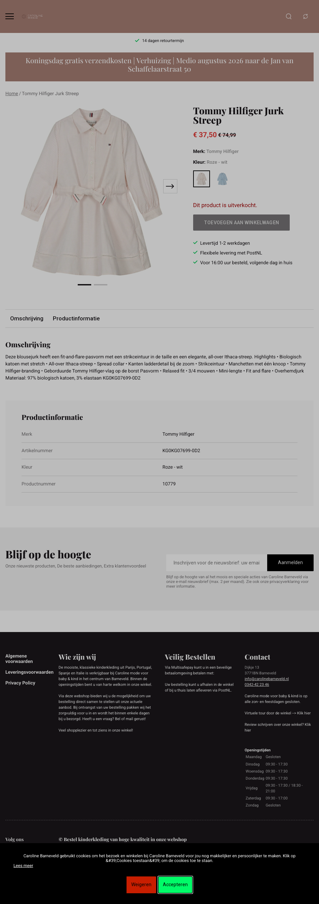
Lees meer (23, 865)
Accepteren (175, 884)
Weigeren (141, 884)
